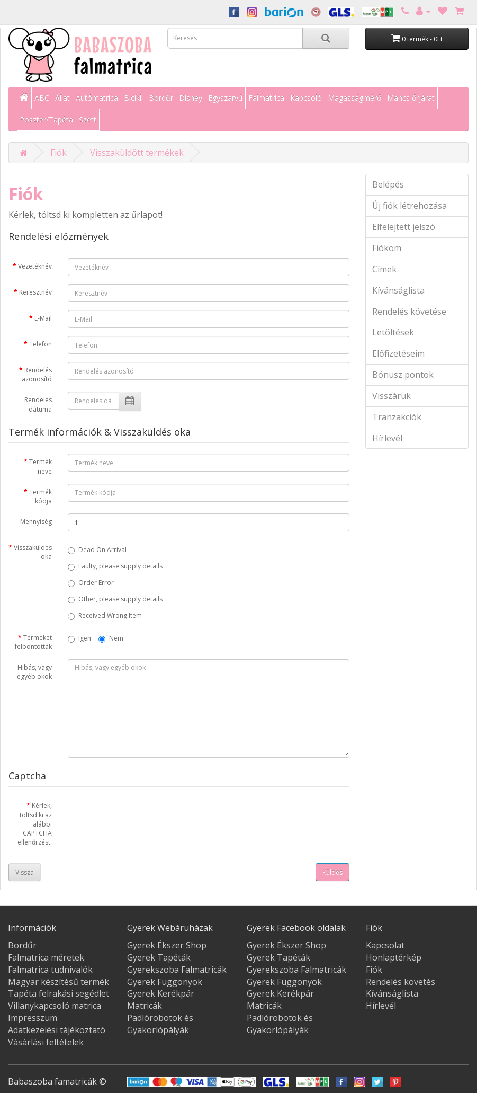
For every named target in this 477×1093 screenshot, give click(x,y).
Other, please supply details (115, 598)
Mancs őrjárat (411, 98)
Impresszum (32, 1018)
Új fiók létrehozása (409, 205)
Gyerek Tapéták (159, 957)
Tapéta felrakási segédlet (58, 993)
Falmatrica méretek (46, 957)
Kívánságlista (398, 290)
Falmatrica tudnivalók (50, 969)
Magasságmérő (354, 98)
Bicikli (133, 98)
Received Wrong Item (105, 615)
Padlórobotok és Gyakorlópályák (160, 1024)
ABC (41, 98)
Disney (190, 98)
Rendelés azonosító (37, 375)
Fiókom (386, 248)
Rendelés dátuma (38, 404)
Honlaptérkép (393, 957)
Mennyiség (36, 521)
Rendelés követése (409, 311)
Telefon (40, 344)
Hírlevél (387, 438)
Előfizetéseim (398, 353)
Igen (79, 638)
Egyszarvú (225, 98)
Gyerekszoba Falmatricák (177, 969)
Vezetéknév (35, 266)
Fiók (58, 152)
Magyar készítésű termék (58, 982)
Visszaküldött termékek (137, 152)
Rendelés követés (400, 982)
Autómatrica (97, 98)
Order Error (91, 582)
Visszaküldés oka (33, 552)
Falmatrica (266, 98)
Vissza (24, 872)
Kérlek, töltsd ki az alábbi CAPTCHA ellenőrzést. (34, 824)
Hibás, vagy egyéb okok (34, 672)
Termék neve (40, 466)
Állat (62, 98)
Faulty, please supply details (115, 566)
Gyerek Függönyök (164, 982)
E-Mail (43, 318)
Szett (87, 119)
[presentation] (148, 818)
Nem (110, 638)
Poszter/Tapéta (46, 119)
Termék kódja (40, 496)
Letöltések (393, 332)
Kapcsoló (306, 98)
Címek (384, 269)
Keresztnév (35, 292)
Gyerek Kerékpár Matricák (160, 999)
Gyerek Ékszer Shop (166, 945)
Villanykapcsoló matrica (54, 1005)
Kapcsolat (385, 945)
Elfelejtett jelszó (403, 227)
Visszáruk (391, 396)
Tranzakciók (396, 417)
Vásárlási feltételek (46, 1042)
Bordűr (161, 98)
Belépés (388, 184)
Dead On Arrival (97, 549)
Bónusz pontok (403, 374)
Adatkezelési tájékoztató (56, 1030)
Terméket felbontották (33, 642)
